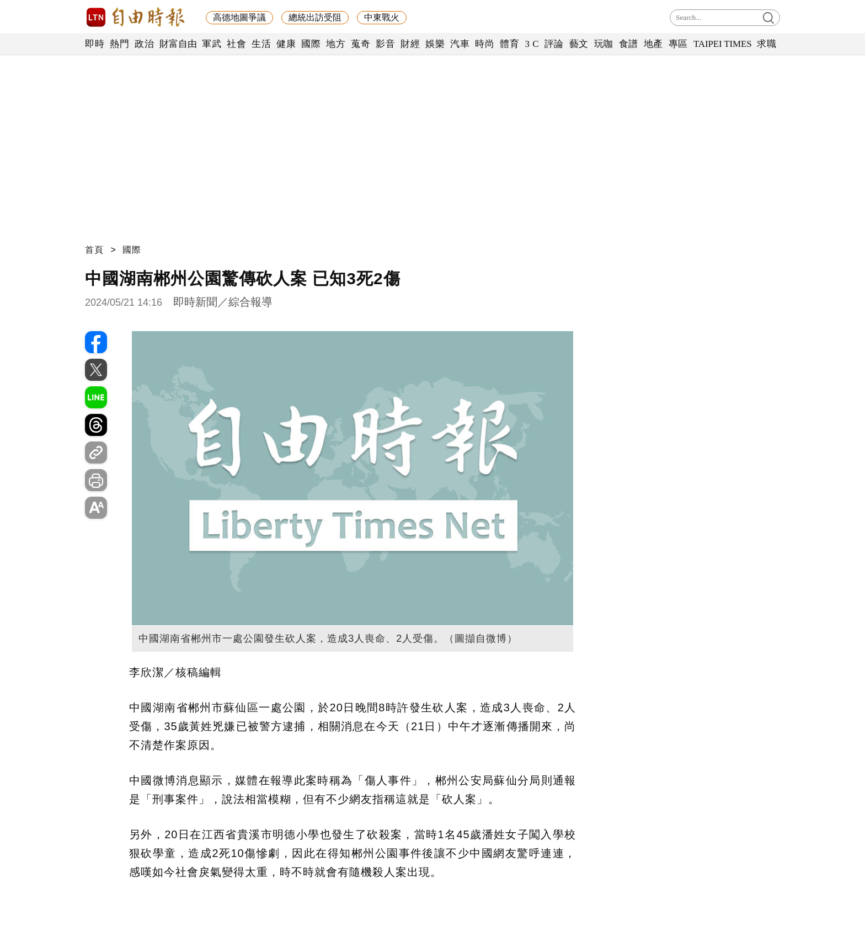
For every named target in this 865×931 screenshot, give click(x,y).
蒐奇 (360, 44)
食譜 (628, 44)
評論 (554, 44)
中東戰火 (381, 17)
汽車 (459, 44)
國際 (311, 44)
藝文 (579, 44)
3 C (532, 44)
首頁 (94, 249)
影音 (385, 44)
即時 (94, 44)
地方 (335, 44)
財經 (410, 44)
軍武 (211, 44)
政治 (144, 44)
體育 (509, 44)
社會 (236, 44)
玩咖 (603, 44)
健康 (286, 44)
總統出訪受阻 (315, 17)
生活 (261, 44)
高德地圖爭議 (239, 17)
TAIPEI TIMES (722, 44)
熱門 (119, 44)
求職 (766, 44)
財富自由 (177, 44)
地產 (653, 44)
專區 (678, 44)
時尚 (484, 44)
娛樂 (435, 44)
